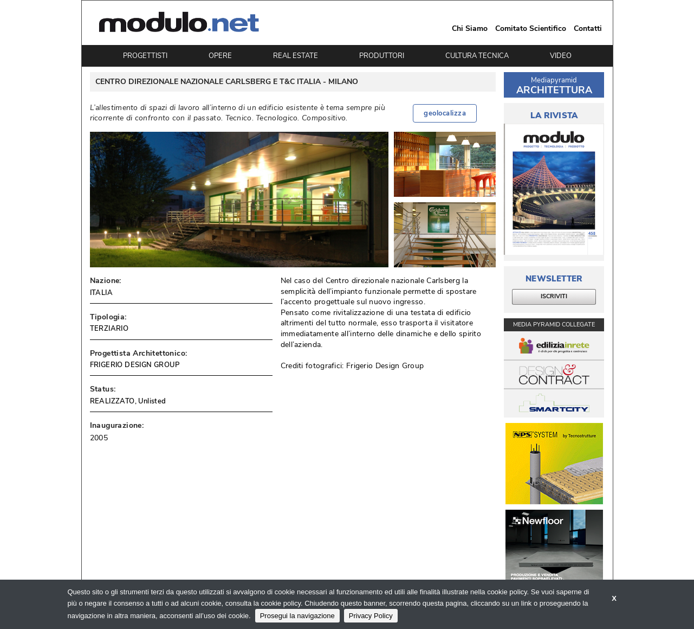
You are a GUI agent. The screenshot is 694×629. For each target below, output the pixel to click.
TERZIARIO (109, 328)
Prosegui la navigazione (297, 616)
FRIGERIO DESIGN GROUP (134, 365)
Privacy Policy (371, 616)
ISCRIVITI (554, 296)
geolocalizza (445, 113)
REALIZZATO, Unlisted (128, 401)
